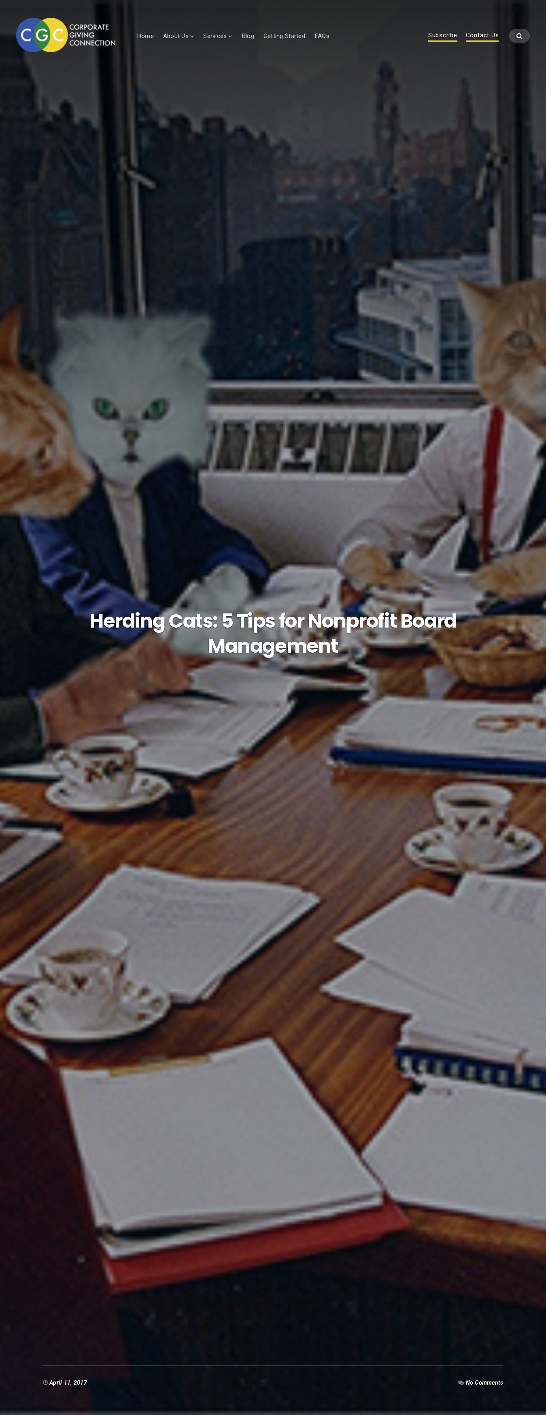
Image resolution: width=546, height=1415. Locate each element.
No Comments (485, 1382)
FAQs (324, 36)
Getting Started (286, 36)
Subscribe (442, 36)
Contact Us (482, 36)
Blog (250, 36)
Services (217, 36)
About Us (178, 36)
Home (147, 36)
